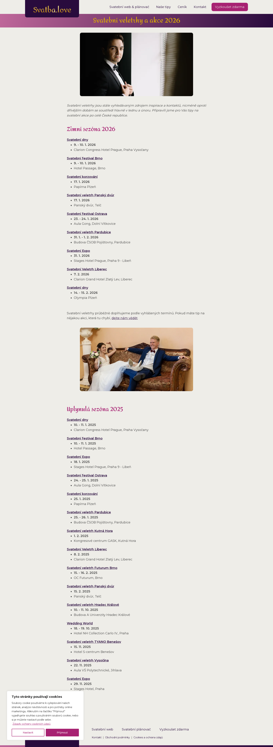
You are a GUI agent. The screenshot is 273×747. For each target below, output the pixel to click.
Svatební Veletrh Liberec (87, 269)
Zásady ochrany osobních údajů (31, 723)
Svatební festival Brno (85, 158)
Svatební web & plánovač (129, 7)
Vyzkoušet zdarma (229, 7)
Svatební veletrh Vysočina (88, 660)
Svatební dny (77, 140)
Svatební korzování (82, 177)
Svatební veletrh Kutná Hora (90, 531)
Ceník (182, 7)
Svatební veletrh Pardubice (89, 232)
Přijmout (62, 732)
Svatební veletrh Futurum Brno (92, 568)
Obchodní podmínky (117, 737)
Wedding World (80, 623)
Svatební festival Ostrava (87, 214)
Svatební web (102, 729)
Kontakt (200, 7)
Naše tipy (163, 7)
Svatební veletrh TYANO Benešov (94, 642)
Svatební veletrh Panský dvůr (90, 195)
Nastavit (28, 732)
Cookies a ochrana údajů (148, 737)
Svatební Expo (78, 251)
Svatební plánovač (136, 729)
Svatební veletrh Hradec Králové (93, 605)
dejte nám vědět (125, 318)
